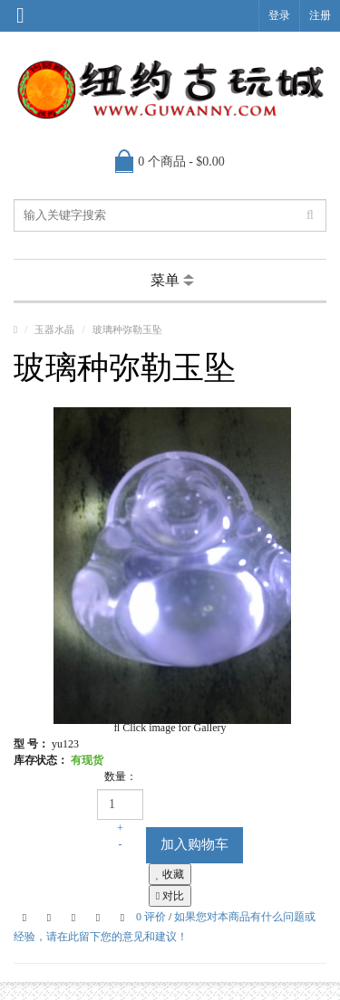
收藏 (170, 874)
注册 (320, 15)
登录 (279, 15)
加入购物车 (194, 844)
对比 (170, 896)
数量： (120, 776)
